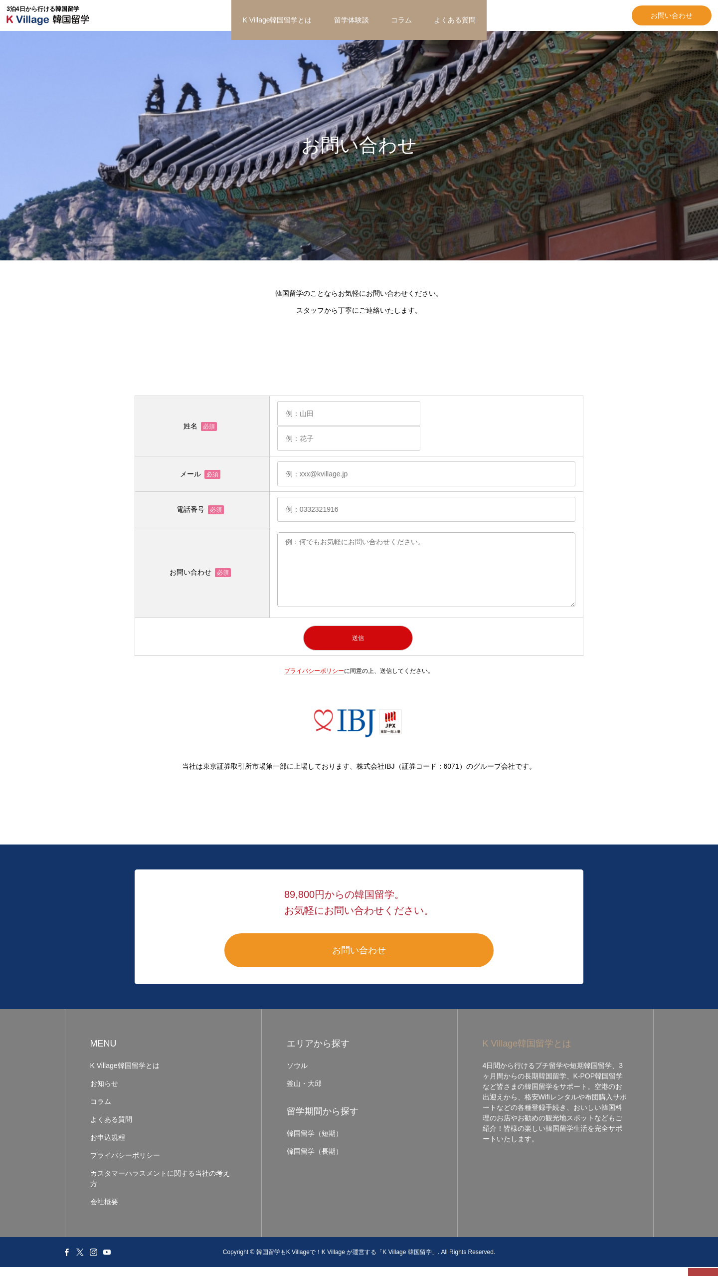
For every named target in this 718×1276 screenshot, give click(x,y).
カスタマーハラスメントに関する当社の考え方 (160, 1187)
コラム (401, 20)
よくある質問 (455, 20)
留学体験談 (351, 20)
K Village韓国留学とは (277, 20)
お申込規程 (107, 1146)
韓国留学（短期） (315, 1142)
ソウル (297, 1074)
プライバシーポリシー (314, 679)
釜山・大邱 (304, 1092)
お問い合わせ (613, 20)
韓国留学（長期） (315, 1160)
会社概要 (104, 1211)
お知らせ (104, 1092)
